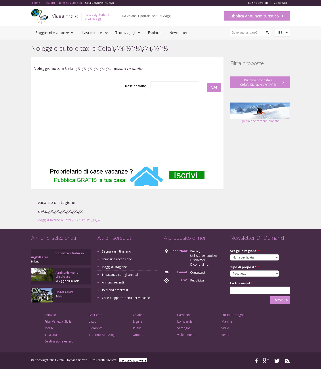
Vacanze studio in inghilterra (57, 255)
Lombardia (185, 321)
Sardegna (184, 328)
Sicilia (225, 328)
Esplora (154, 32)
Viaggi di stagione (114, 267)
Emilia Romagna (233, 315)
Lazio (92, 321)
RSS (287, 360)
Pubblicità (197, 280)
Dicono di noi (199, 264)
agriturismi (101, 14)
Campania (184, 315)
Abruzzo (50, 315)
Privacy (195, 251)
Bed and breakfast (115, 290)
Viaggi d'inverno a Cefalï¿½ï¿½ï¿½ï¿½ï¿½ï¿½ (69, 220)
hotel (88, 14)
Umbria (138, 335)
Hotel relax (64, 292)
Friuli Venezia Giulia (58, 321)
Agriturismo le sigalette (66, 274)
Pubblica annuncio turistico (253, 16)
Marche (226, 321)
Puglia (137, 328)
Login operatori (258, 2)
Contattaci (280, 2)
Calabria (138, 315)
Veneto (226, 335)
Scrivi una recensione (117, 259)
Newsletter (178, 32)
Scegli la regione (244, 251)
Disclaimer (197, 260)
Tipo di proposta (244, 267)
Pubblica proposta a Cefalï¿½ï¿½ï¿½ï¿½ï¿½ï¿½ (258, 82)
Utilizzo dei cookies (204, 255)
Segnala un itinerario (116, 251)
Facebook (256, 360)
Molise (49, 328)
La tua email (241, 283)
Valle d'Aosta (186, 335)
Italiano (283, 32)
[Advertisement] (127, 131)
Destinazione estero (58, 341)
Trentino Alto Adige (102, 335)
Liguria (137, 321)
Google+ (266, 360)
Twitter (277, 360)
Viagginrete (65, 15)
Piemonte (96, 328)
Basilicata (95, 315)
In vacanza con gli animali (120, 274)
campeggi (94, 18)
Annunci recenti (113, 282)
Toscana (50, 335)
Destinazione (135, 86)
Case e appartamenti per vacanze (126, 298)
